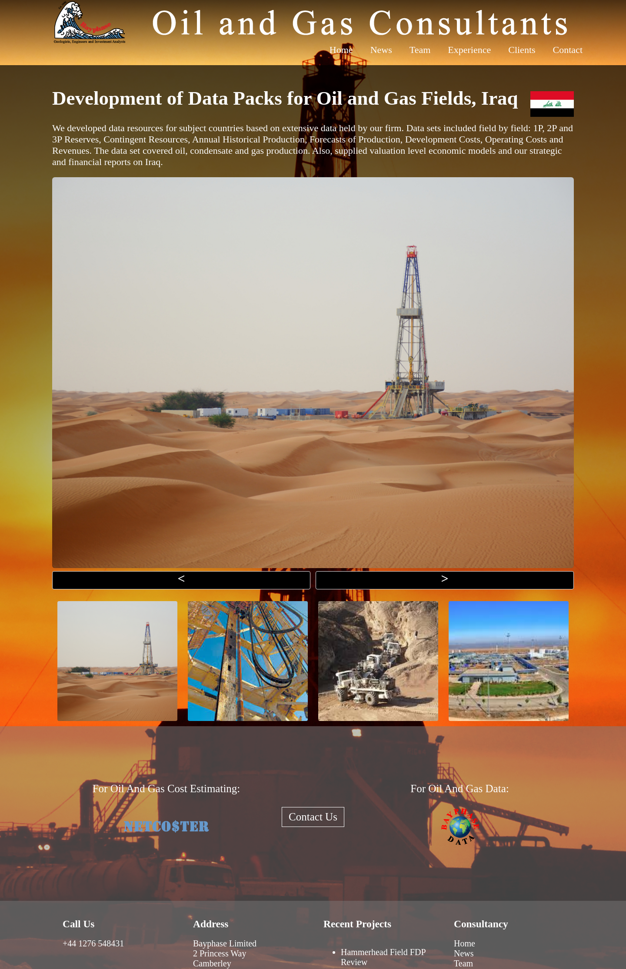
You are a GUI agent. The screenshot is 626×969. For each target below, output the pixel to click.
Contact (568, 49)
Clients (521, 49)
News (381, 49)
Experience (469, 49)
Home (341, 49)
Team (420, 49)
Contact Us (313, 817)
